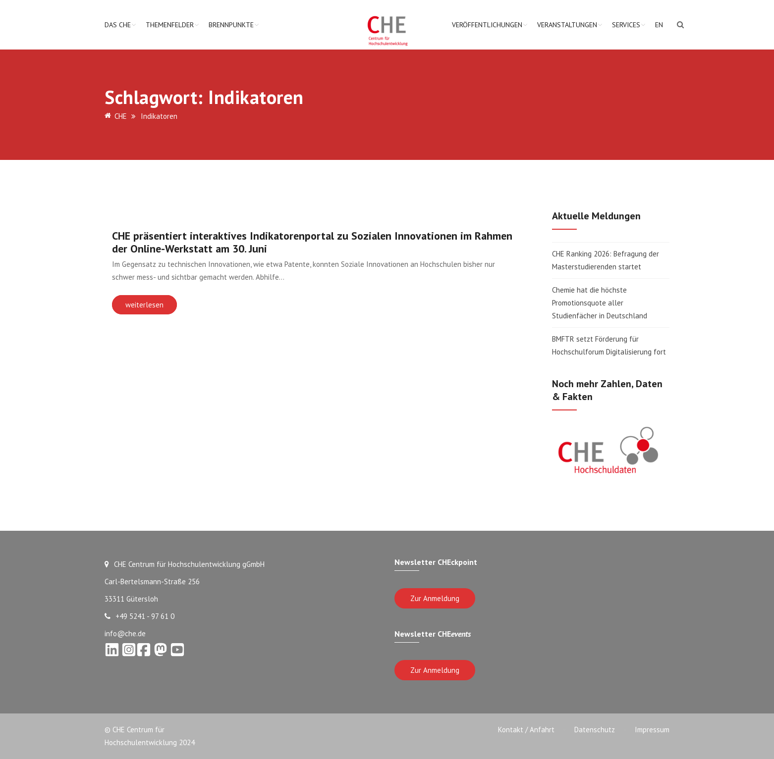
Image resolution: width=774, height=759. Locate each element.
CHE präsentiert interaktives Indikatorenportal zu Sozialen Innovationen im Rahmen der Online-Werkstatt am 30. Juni (312, 242)
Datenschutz (594, 729)
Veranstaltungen (567, 24)
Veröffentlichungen (487, 24)
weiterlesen (144, 304)
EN (659, 24)
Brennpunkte (231, 24)
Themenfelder (170, 24)
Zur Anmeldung (434, 598)
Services (626, 24)
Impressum (652, 729)
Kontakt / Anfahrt (526, 729)
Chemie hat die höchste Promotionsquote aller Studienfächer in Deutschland (599, 302)
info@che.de (125, 633)
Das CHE (118, 24)
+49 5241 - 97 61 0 (139, 616)
